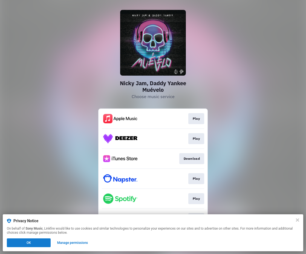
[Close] (297, 220)
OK (29, 243)
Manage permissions (72, 243)
